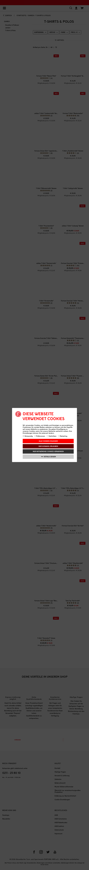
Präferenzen (39, 436)
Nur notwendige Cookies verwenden (48, 451)
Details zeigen (48, 456)
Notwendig (28, 436)
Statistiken (51, 436)
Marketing (62, 436)
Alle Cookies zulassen (48, 441)
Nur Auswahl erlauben (48, 446)
